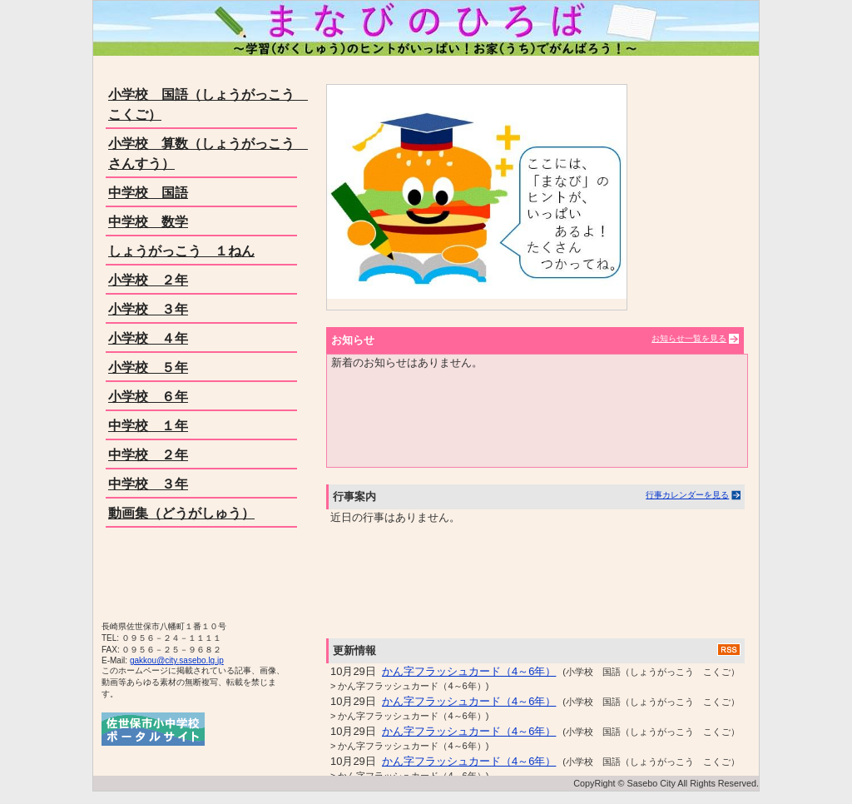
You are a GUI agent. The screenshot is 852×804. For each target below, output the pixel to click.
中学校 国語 (148, 193)
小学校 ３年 (148, 309)
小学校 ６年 (148, 397)
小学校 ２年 (148, 280)
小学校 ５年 (148, 367)
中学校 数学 (148, 222)
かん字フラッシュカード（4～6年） (469, 671)
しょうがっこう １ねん (181, 251)
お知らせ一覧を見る (688, 338)
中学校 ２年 (148, 455)
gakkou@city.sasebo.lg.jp (177, 660)
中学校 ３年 (148, 484)
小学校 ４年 (148, 338)
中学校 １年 (148, 426)
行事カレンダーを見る (687, 494)
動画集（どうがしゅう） (181, 513)
